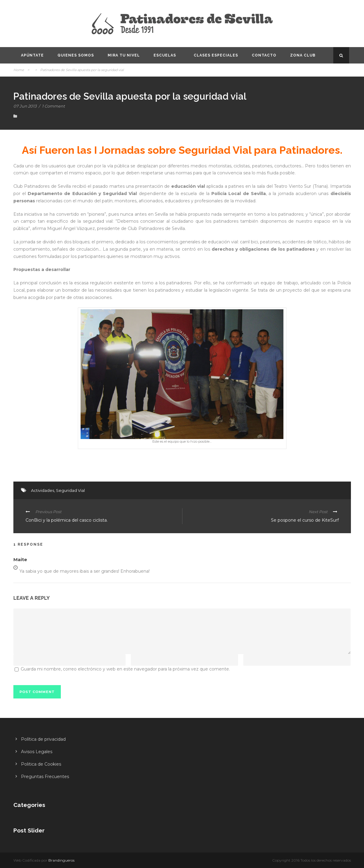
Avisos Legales (36, 751)
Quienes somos (75, 55)
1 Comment (53, 106)
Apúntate (32, 55)
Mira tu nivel (124, 55)
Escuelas (165, 55)
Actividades (42, 490)
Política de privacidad (43, 739)
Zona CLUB (303, 55)
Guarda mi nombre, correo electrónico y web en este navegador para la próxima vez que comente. (125, 669)
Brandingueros (61, 860)
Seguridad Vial (70, 490)
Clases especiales (216, 55)
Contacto (264, 55)
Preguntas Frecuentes (45, 776)
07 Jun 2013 (24, 106)
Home (18, 70)
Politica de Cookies (41, 764)
